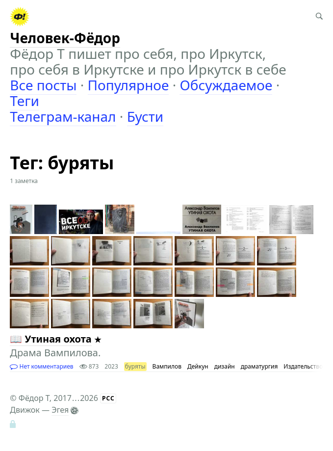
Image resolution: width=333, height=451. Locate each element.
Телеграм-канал (63, 116)
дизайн (224, 366)
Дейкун (197, 366)
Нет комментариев (41, 366)
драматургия (259, 366)
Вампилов (167, 366)
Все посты (43, 85)
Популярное (128, 85)
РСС (108, 398)
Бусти (145, 116)
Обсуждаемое (225, 85)
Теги (24, 100)
